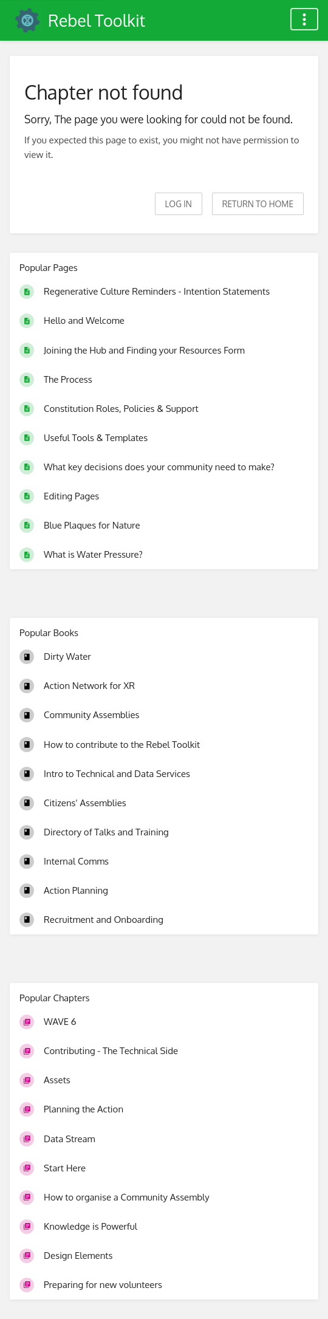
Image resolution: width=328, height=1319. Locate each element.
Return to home (257, 204)
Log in (178, 204)
